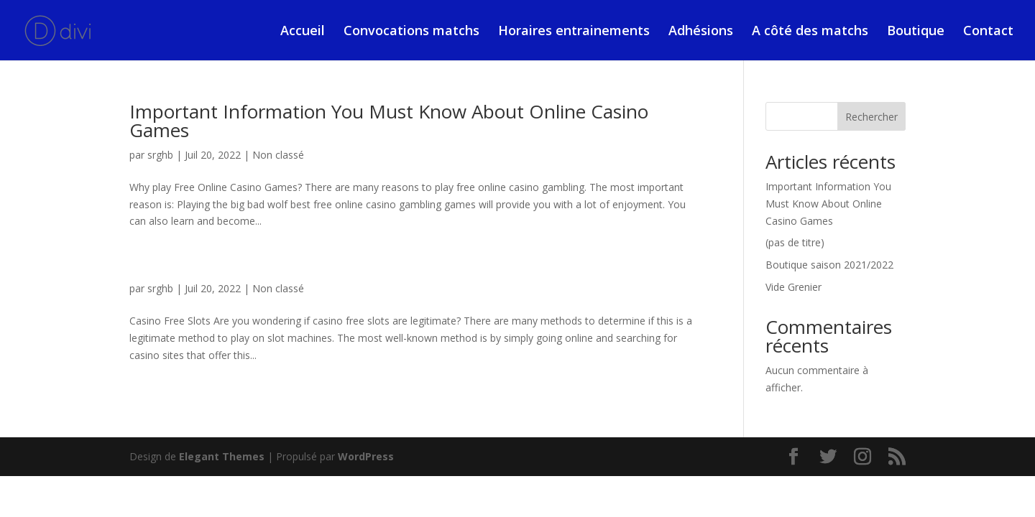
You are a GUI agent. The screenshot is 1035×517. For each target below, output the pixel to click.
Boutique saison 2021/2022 (829, 264)
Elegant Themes (221, 456)
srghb (160, 155)
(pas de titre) (794, 242)
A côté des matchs (810, 32)
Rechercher (871, 117)
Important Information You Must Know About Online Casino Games (388, 120)
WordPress (366, 456)
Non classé (278, 155)
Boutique (915, 32)
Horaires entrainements (574, 32)
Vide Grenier (793, 287)
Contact (988, 32)
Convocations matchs (411, 32)
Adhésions (700, 32)
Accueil (302, 32)
